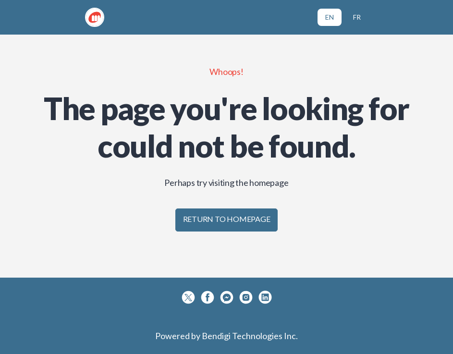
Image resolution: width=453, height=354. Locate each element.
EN (329, 17)
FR (357, 17)
